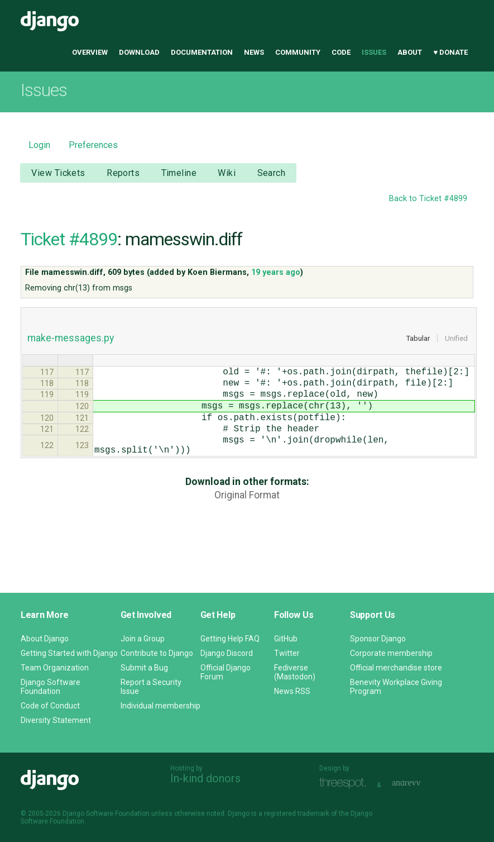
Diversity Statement (56, 720)
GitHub (286, 638)
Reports (123, 173)
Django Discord (226, 653)
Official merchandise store (396, 667)
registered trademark (296, 813)
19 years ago (275, 272)
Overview (90, 52)
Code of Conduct (50, 705)
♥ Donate (450, 52)
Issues (374, 52)
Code (341, 52)
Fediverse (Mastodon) (294, 672)
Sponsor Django (378, 638)
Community (297, 52)
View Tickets (58, 173)
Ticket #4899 (69, 239)
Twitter (287, 653)
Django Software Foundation (50, 687)
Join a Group (143, 638)
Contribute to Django (157, 653)
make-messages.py (70, 338)
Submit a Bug (144, 667)
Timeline (178, 173)
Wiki (227, 173)
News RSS (292, 691)
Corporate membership (391, 653)
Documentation (202, 52)
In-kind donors (205, 778)
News (254, 52)
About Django (45, 638)
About (409, 52)
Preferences (93, 145)
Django (50, 21)
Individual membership (160, 705)
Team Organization (55, 667)
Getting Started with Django (69, 653)
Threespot (345, 783)
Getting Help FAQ (230, 638)
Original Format (247, 515)
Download (139, 52)
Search (271, 173)
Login (39, 145)
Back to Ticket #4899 (428, 198)
